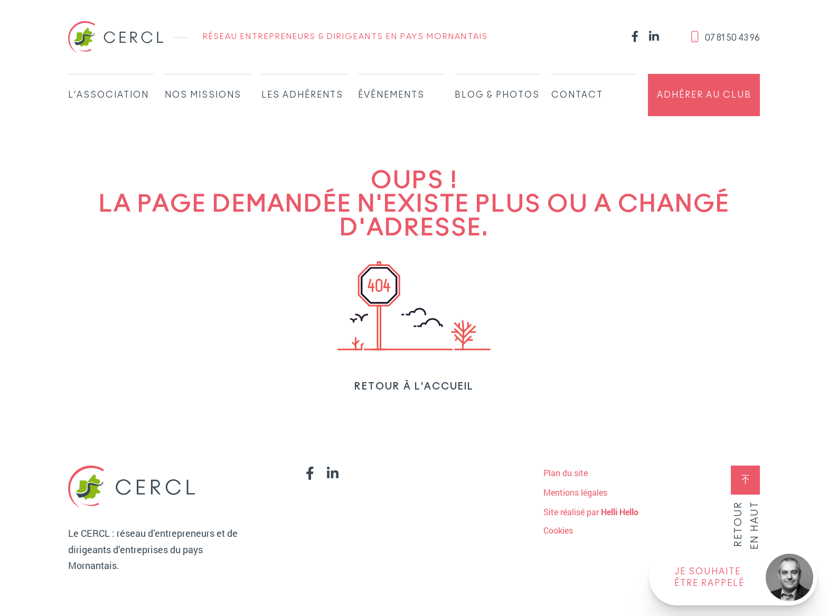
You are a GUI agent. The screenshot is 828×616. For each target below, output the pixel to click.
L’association (108, 95)
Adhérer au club (704, 95)
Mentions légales (575, 492)
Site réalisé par (590, 511)
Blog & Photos (497, 95)
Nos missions (203, 95)
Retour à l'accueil (414, 387)
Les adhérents (302, 95)
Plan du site (565, 472)
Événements (391, 95)
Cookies (558, 530)
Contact (577, 95)
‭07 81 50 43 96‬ (725, 36)
